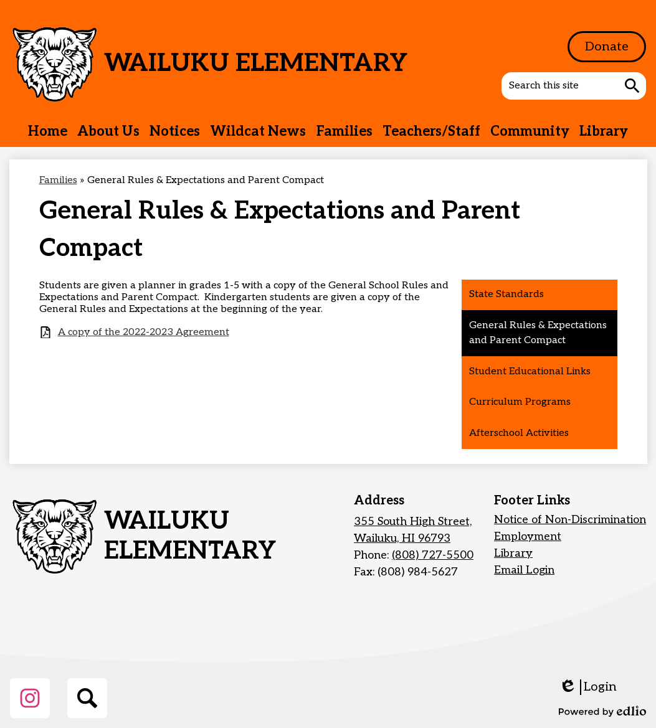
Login (588, 687)
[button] (108, 131)
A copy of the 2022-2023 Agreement (143, 332)
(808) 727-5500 (432, 555)
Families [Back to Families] (58, 180)
